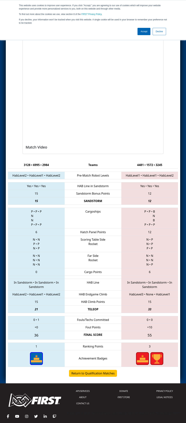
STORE (124, 397)
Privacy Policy (91, 14)
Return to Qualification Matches (93, 373)
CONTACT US (82, 403)
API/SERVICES (83, 391)
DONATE (123, 391)
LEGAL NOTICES (165, 397)
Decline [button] (159, 31)
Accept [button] (144, 31)
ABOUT (82, 397)
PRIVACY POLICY (164, 391)
